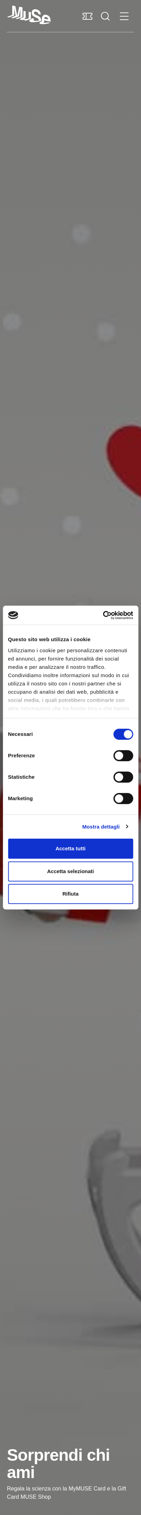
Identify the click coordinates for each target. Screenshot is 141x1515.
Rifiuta (70, 894)
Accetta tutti (70, 848)
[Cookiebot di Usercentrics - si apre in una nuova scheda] (102, 615)
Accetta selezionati (70, 871)
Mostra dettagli (101, 827)
